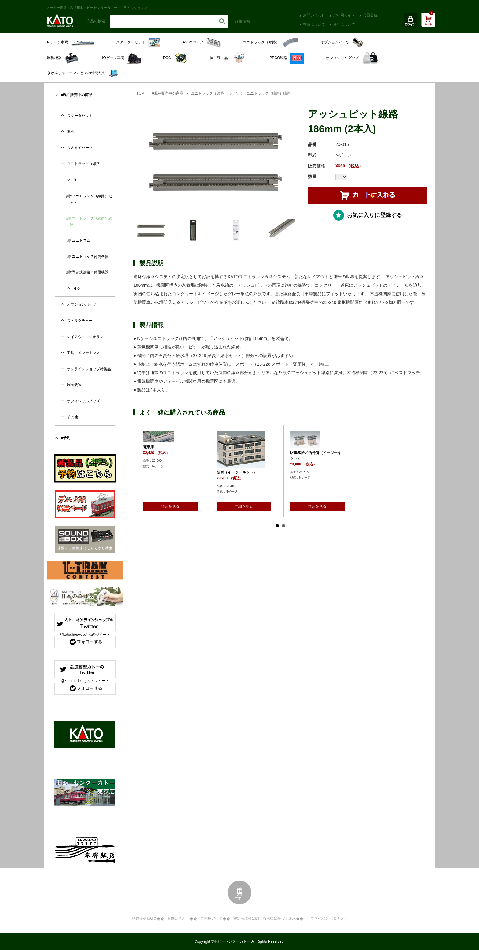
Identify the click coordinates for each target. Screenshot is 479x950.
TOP (140, 93)
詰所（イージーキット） (237, 472)
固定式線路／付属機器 (90, 272)
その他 (72, 417)
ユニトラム (81, 241)
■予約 (65, 438)
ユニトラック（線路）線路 (269, 93)
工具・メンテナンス (83, 353)
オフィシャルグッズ (83, 401)
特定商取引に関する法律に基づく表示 (264, 918)
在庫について (314, 24)
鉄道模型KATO (144, 918)
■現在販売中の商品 (167, 93)
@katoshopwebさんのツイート (85, 634)
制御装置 (74, 385)
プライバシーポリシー (328, 918)
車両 (70, 131)
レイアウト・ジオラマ (85, 337)
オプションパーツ (81, 304)
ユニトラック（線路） (209, 93)
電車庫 (148, 447)
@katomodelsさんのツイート (85, 681)
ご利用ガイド (344, 15)
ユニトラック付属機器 (90, 257)
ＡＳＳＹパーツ (80, 148)
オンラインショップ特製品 (89, 369)
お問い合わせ (314, 15)
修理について (344, 24)
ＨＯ (76, 288)
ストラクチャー (80, 321)
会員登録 (370, 15)
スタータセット (80, 116)
